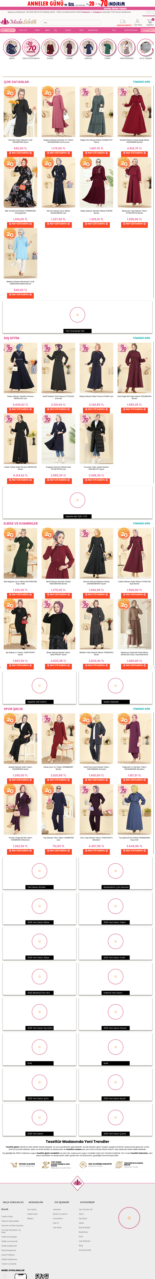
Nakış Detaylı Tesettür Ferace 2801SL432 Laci (20, 397)
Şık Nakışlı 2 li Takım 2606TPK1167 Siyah (20, 653)
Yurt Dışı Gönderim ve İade (11, 1219)
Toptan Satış (7, 1205)
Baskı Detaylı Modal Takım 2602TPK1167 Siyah (58, 653)
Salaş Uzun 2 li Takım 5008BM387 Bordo (58, 768)
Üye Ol (56, 1218)
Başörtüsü (83, 1227)
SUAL (105, 30)
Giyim (81, 1209)
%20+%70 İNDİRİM (23, 30)
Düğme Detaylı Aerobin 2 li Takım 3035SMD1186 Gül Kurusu (58, 141)
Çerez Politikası (8, 1243)
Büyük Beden (84, 1223)
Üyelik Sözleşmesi (9, 1234)
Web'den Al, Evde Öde (63, 1165)
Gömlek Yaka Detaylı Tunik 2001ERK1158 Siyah (20, 141)
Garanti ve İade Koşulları (12, 1214)
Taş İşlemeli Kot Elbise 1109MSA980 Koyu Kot (134, 838)
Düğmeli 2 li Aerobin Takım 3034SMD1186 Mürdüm (134, 768)
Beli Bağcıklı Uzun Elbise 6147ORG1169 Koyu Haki (20, 582)
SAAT (81, 30)
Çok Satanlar (84, 1236)
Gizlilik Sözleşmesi (9, 1248)
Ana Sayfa (31, 1205)
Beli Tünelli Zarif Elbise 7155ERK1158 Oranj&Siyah (20, 212)
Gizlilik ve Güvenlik (9, 1230)
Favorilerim (58, 1214)
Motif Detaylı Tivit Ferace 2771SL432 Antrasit (58, 397)
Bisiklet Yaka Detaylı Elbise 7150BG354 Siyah (96, 653)
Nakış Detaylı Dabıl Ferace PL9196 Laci (96, 396)
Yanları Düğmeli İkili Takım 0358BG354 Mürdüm (20, 838)
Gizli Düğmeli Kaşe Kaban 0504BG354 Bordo (134, 397)
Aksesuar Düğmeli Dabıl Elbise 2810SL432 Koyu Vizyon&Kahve (134, 653)
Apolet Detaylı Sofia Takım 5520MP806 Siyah (20, 768)
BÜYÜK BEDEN (68, 30)
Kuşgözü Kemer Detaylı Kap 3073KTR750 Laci (58, 468)
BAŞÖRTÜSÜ (93, 30)
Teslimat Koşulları (9, 1225)
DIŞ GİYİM (56, 30)
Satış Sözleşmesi (8, 1239)
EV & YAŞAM (115, 30)
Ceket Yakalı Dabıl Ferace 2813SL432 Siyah (20, 468)
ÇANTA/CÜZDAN (131, 30)
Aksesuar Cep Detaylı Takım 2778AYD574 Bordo (134, 212)
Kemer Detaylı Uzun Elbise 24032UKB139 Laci (58, 212)
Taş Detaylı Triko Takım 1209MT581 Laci (58, 838)
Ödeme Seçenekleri (10, 1209)
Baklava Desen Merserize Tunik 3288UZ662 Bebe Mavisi (20, 282)
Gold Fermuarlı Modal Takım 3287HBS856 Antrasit (96, 768)
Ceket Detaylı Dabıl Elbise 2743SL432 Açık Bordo (134, 582)
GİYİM (37, 30)
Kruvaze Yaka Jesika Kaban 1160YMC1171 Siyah (96, 468)
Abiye (81, 1218)
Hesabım (57, 1205)
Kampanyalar (85, 1245)
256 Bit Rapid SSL (27, 1165)
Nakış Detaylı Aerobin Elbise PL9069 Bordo (96, 212)
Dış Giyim (83, 1214)
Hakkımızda (32, 1209)
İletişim (30, 1214)
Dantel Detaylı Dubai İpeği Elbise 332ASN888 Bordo (134, 141)
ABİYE (47, 30)
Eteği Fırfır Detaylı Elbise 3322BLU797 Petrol (96, 141)
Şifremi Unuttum (60, 1209)
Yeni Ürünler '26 (86, 1205)
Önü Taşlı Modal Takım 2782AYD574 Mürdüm (96, 838)
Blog (81, 1241)
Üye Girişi (57, 1223)
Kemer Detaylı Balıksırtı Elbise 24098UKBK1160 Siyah (96, 582)
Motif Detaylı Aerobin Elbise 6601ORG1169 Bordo (58, 582)
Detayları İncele (100, 1165)
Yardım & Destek (8, 1252)
